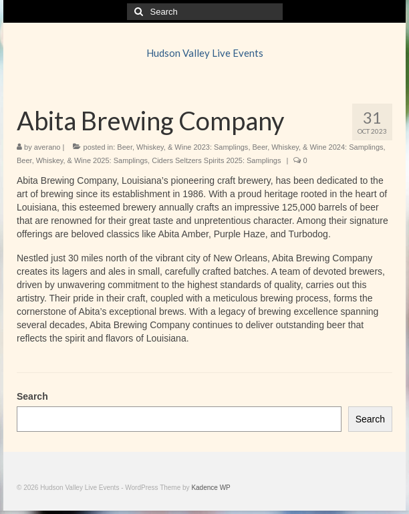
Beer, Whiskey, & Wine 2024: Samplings (318, 147)
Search (32, 396)
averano (47, 147)
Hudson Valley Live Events (204, 53)
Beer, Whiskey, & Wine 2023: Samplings (182, 147)
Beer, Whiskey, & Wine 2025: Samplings (82, 160)
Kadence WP (210, 487)
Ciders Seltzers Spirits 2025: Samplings (216, 160)
